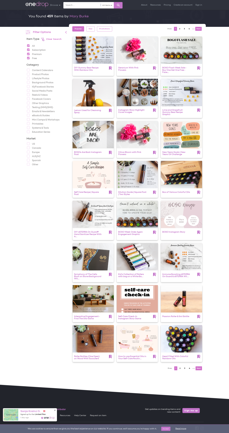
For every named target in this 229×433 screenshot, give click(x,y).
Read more (180, 429)
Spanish (34, 160)
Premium (34, 54)
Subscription (36, 49)
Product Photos (38, 74)
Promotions (104, 29)
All (31, 45)
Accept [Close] (166, 429)
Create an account (183, 5)
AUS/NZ (34, 156)
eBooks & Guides (38, 115)
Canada (34, 147)
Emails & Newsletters (41, 111)
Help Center (80, 416)
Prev (170, 29)
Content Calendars (40, 70)
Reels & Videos (37, 94)
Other (32, 164)
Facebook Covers (39, 98)
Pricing (167, 5)
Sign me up (191, 410)
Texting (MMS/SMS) (40, 107)
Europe (33, 152)
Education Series (38, 131)
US (31, 143)
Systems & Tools (38, 127)
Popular (78, 29)
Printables (35, 123)
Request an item (98, 416)
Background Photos (40, 82)
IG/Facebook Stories (40, 86)
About (144, 5)
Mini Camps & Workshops (43, 119)
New (90, 29)
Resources (155, 5)
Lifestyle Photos (38, 78)
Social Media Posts (39, 90)
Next (198, 29)
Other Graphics (38, 103)
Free (32, 58)
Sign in (198, 5)
